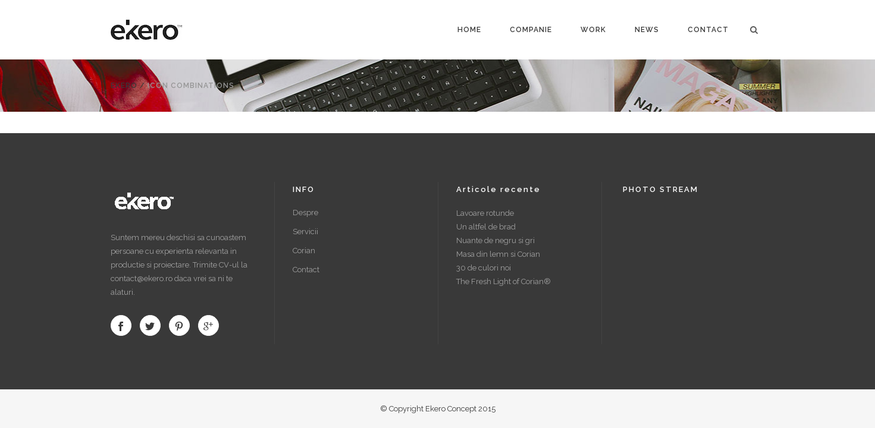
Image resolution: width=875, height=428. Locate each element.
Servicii (305, 231)
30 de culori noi (483, 267)
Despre (305, 212)
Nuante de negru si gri (495, 240)
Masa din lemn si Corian (498, 254)
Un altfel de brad (486, 226)
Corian (304, 250)
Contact (306, 269)
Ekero (124, 85)
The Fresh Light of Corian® (503, 281)
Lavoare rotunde (485, 213)
